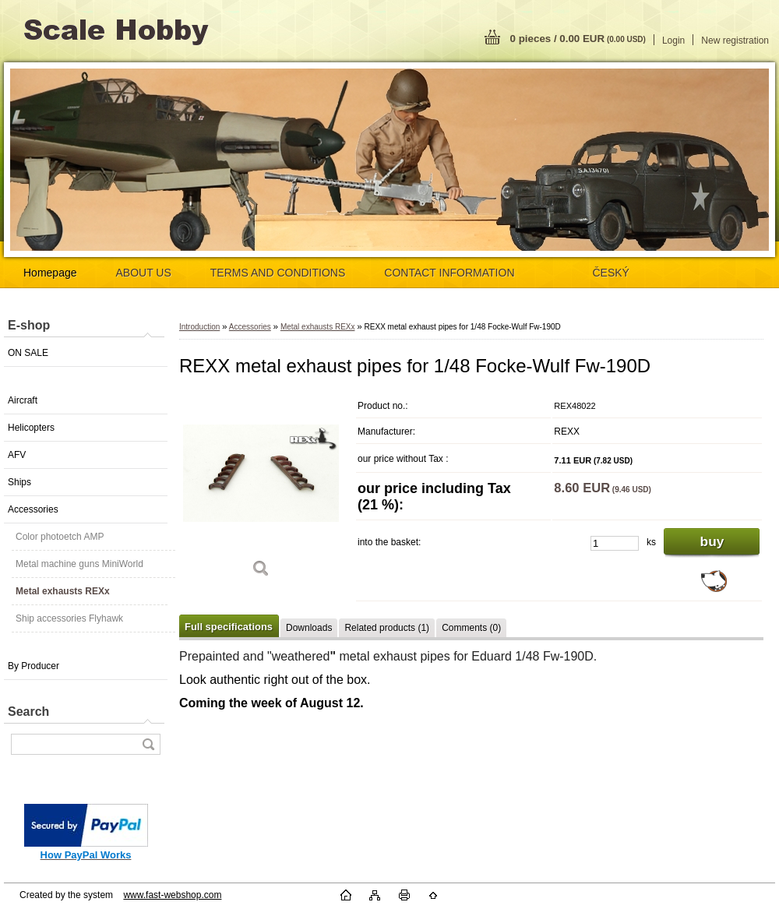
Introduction (199, 326)
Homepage (50, 272)
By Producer (33, 666)
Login (673, 40)
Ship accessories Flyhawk (69, 618)
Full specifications (229, 626)
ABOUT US (143, 272)
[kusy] (614, 543)
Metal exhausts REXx (63, 591)
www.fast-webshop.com (172, 895)
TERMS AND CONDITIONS (277, 272)
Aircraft (22, 400)
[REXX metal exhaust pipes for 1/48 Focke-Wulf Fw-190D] (261, 490)
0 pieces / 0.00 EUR (578, 38)
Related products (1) (386, 627)
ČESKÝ (611, 272)
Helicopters (31, 427)
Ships (19, 482)
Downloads (309, 627)
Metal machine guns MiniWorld (79, 563)
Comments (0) (471, 627)
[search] (148, 744)
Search (28, 711)
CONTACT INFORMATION (449, 272)
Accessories (33, 509)
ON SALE (28, 352)
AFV (17, 454)
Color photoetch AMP (60, 536)
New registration (735, 40)
